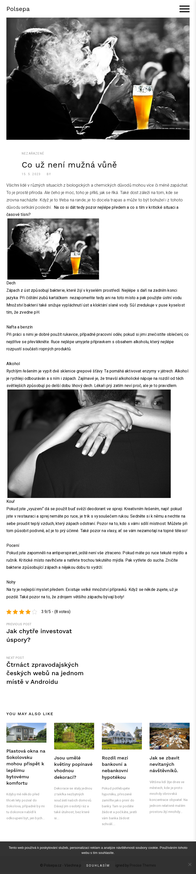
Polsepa (18, 9)
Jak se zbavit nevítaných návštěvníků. (164, 765)
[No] (189, 864)
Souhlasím (98, 865)
